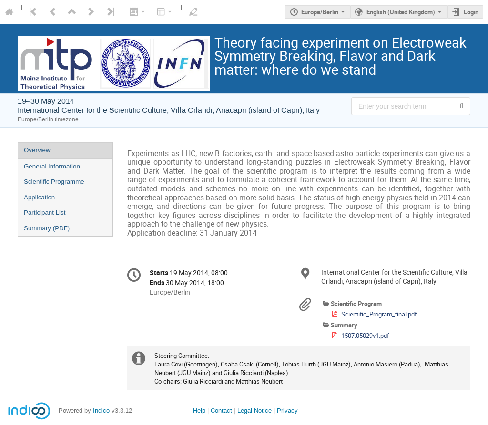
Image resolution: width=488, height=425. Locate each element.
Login (471, 12)
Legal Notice (254, 410)
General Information (52, 166)
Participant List (44, 212)
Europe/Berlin (319, 12)
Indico (101, 410)
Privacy (287, 410)
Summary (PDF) (47, 228)
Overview (37, 150)
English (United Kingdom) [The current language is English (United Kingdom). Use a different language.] (400, 12)
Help (199, 410)
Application (39, 197)
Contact (221, 410)
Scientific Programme (54, 181)
